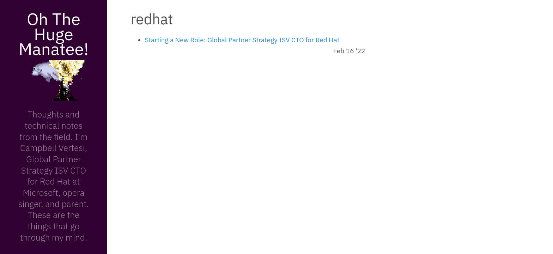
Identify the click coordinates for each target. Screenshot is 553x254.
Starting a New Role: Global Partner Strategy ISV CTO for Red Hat (242, 40)
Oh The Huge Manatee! (54, 34)
